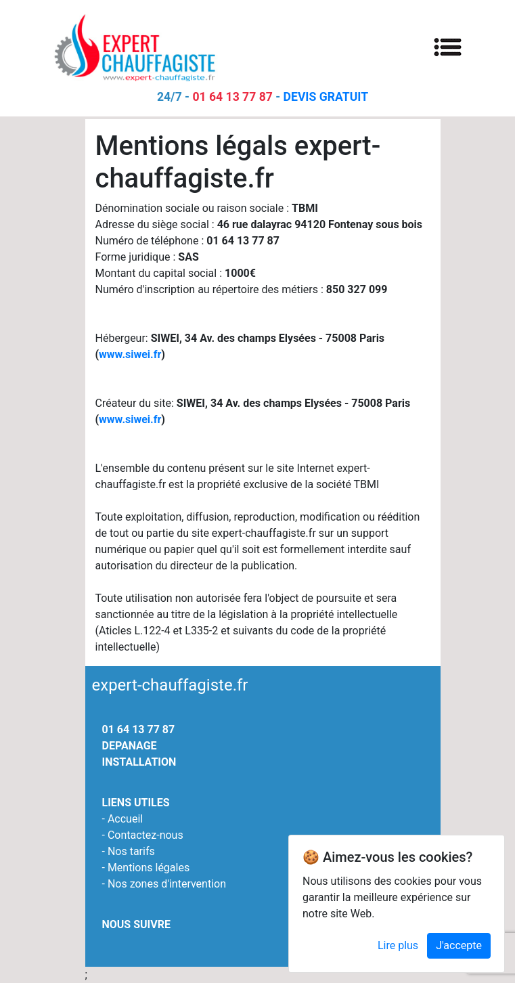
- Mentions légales (146, 867)
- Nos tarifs (128, 851)
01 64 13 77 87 (232, 97)
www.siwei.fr (130, 354)
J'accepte (459, 949)
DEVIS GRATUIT (326, 97)
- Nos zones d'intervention (164, 883)
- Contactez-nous (142, 835)
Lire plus (398, 949)
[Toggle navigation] (448, 46)
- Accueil (122, 818)
